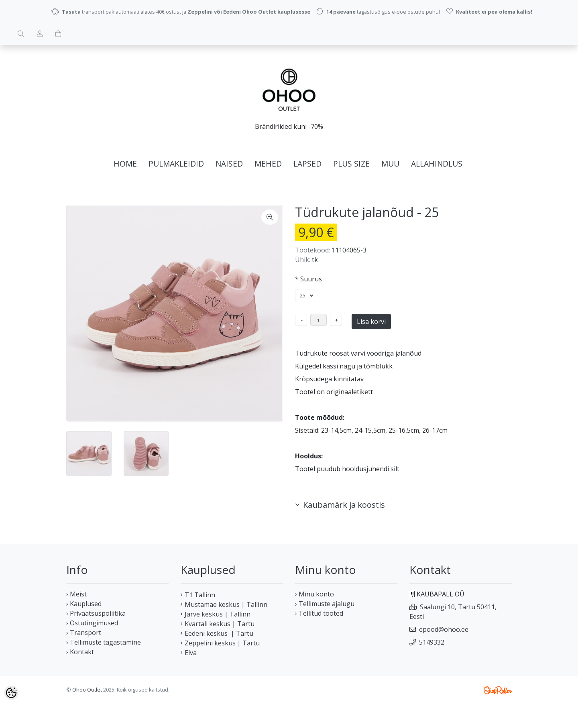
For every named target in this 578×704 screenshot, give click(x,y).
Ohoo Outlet (87, 689)
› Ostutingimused (92, 623)
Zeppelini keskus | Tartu (222, 643)
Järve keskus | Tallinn (217, 614)
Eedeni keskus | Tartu (219, 633)
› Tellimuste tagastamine (103, 642)
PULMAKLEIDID (176, 163)
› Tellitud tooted (319, 613)
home (125, 163)
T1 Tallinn (200, 594)
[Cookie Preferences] (11, 693)
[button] (403, 505)
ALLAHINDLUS (436, 163)
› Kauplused (84, 603)
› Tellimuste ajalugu (324, 603)
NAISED (229, 163)
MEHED (268, 163)
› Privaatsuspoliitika (96, 613)
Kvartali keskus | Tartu (219, 623)
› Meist (76, 594)
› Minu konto (314, 594)
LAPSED (307, 163)
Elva (191, 652)
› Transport (83, 632)
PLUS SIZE (351, 163)
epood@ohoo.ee (443, 629)
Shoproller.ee (498, 690)
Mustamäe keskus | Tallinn (226, 604)
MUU (390, 163)
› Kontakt (80, 651)
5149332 (431, 642)
